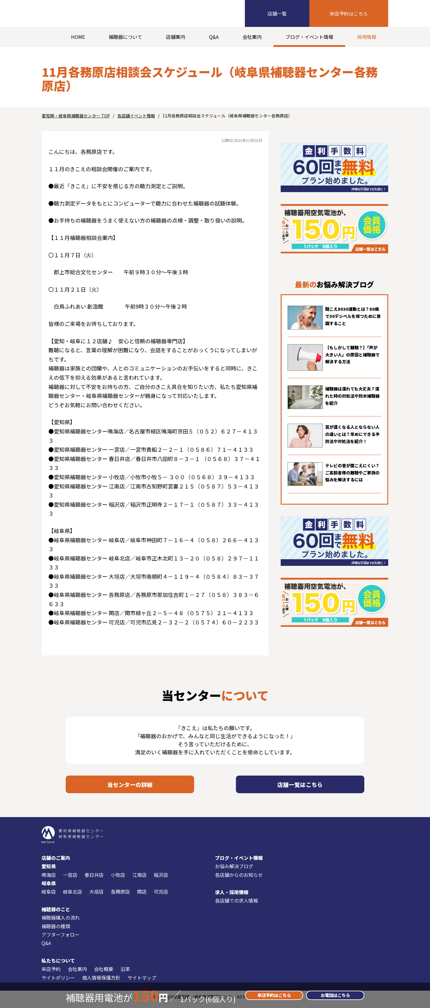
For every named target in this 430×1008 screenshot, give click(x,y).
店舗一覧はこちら (300, 786)
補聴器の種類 (56, 930)
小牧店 (118, 879)
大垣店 (96, 896)
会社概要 (103, 973)
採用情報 (366, 36)
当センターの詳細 (130, 786)
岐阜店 (49, 896)
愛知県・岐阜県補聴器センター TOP (76, 116)
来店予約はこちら (349, 13)
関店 (142, 896)
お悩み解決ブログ (234, 870)
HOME (78, 36)
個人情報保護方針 (101, 982)
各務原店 (120, 896)
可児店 (161, 896)
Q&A (214, 36)
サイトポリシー (58, 982)
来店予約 (51, 973)
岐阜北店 (72, 896)
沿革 (125, 973)
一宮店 (70, 879)
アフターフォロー (60, 939)
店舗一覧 (277, 13)
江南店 (139, 879)
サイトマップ (142, 982)
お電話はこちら (335, 995)
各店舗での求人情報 (236, 905)
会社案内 (252, 36)
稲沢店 (161, 879)
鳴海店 (49, 879)
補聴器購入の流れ (61, 922)
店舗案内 (175, 36)
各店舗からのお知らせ (239, 879)
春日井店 (94, 879)
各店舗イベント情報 (136, 116)
